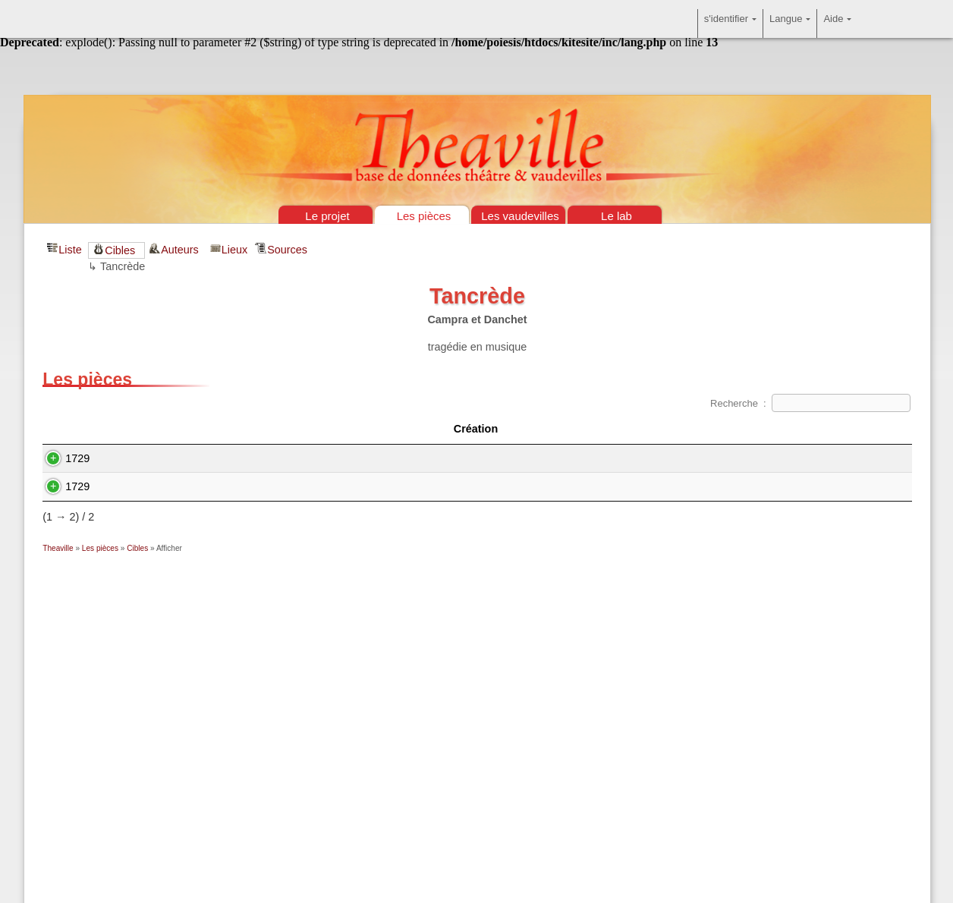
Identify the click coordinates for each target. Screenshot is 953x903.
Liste (69, 250)
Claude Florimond (505, 486)
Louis (639, 486)
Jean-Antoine (668, 458)
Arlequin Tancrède (186, 458)
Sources (287, 250)
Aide (837, 23)
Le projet (327, 215)
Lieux (234, 250)
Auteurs (181, 250)
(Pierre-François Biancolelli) (508, 458)
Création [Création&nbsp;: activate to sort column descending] (88, 429)
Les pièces (424, 215)
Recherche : (810, 403)
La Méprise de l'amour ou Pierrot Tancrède (245, 486)
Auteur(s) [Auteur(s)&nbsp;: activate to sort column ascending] (658, 429)
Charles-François (746, 486)
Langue (789, 23)
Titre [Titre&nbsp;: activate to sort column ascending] (270, 429)
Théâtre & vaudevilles (476, 75)
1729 (62, 458)
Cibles (120, 250)
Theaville (57, 548)
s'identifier (730, 23)
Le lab (616, 215)
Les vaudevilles (520, 215)
